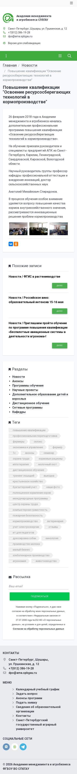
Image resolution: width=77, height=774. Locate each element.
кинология (52, 538)
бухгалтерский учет (25, 487)
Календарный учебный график (37, 689)
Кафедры (19, 412)
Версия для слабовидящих (24, 43)
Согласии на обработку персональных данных (38, 629)
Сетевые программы (27, 407)
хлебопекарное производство (31, 555)
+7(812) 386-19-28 (19, 32)
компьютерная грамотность (30, 509)
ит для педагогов (23, 532)
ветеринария (55, 521)
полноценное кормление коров (32, 492)
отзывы (53, 526)
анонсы (29, 452)
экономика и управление (28, 447)
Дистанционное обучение (30, 403)
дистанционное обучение (28, 470)
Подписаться (39, 596)
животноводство (46, 561)
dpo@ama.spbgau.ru (20, 36)
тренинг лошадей (23, 475)
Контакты (23, 715)
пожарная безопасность (28, 515)
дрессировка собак (24, 538)
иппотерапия (21, 464)
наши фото (53, 487)
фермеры (18, 441)
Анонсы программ (29, 698)
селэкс (38, 441)
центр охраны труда (25, 504)
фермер (57, 447)
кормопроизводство (25, 521)
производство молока (26, 543)
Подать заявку (26, 702)
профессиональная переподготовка (35, 435)
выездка (49, 475)
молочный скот (47, 464)
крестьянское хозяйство (28, 481)
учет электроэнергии (26, 526)
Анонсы (17, 381)
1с (14, 452)
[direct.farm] (14, 746)
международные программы (30, 498)
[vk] (6, 746)
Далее (60, 286)
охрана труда (21, 458)
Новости (29, 65)
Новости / (16, 276)
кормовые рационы (51, 458)
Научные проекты (25, 390)
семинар (49, 452)
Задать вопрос (27, 693)
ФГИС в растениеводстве (42, 276)
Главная (10, 65)
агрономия (19, 561)
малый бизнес (21, 549)
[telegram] (23, 746)
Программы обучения (27, 385)
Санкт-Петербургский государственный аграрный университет (36, 724)
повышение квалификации (29, 430)
